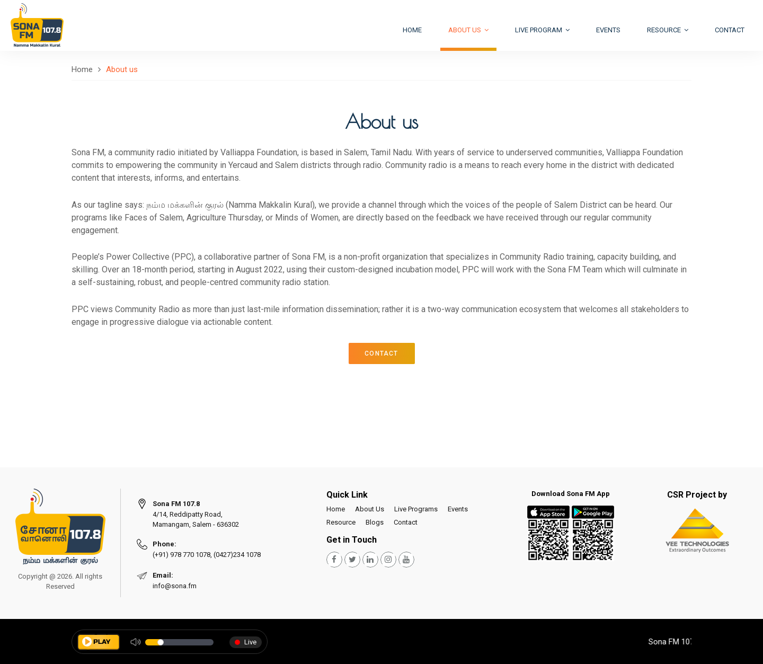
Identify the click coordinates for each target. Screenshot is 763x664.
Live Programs (416, 509)
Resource (667, 30)
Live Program (542, 30)
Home (412, 30)
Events (608, 30)
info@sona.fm (175, 586)
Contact (729, 30)
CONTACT (381, 353)
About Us (369, 509)
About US (468, 30)
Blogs (375, 522)
